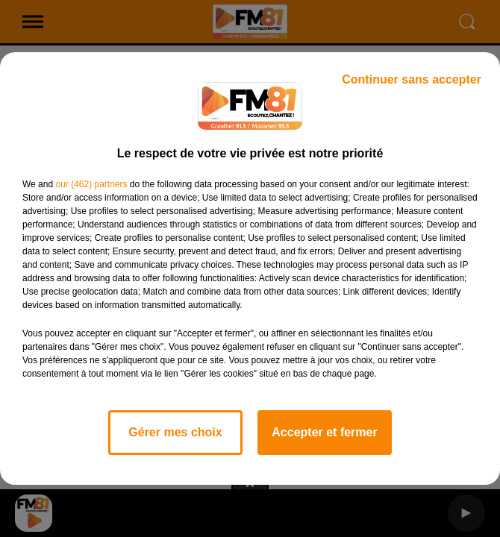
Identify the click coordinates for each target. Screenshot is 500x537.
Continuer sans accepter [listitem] (411, 79)
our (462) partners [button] (91, 184)
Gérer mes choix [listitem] (175, 432)
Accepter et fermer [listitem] (324, 432)
